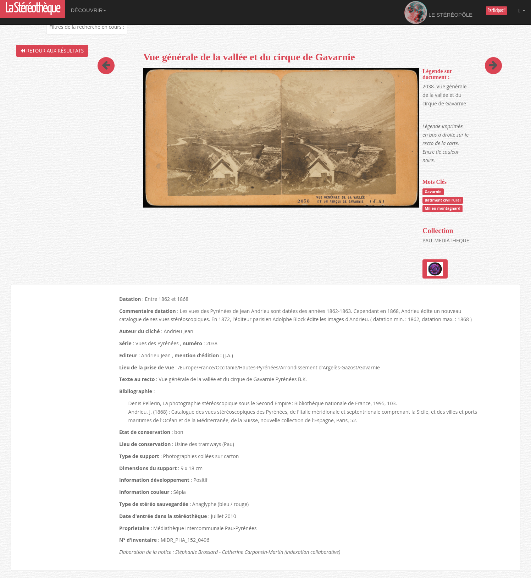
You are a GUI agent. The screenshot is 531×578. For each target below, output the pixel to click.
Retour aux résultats (52, 50)
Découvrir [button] (88, 10)
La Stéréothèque (32, 8)
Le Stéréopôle (438, 12)
